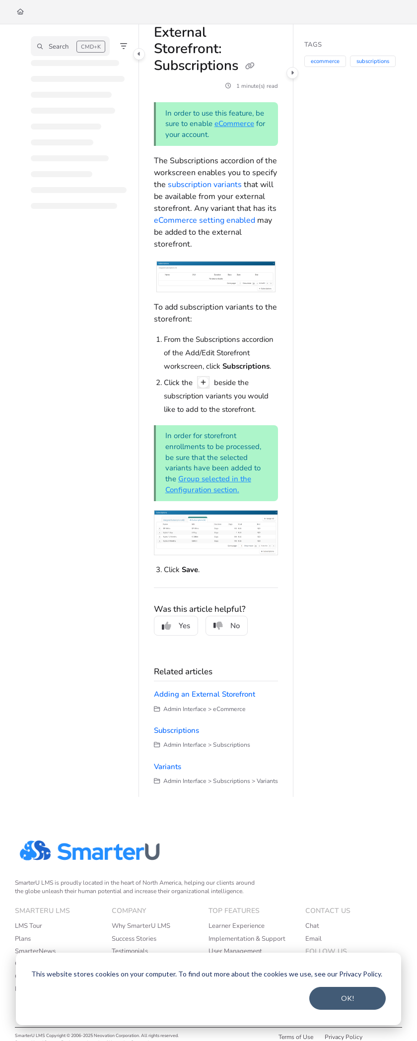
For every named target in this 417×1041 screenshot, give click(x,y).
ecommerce (325, 61)
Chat (312, 925)
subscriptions (372, 61)
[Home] (20, 12)
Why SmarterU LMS (141, 925)
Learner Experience (236, 925)
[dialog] (208, 989)
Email (313, 938)
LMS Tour (28, 925)
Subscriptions (176, 730)
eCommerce (234, 124)
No (226, 626)
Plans (23, 938)
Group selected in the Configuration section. (208, 484)
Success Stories (134, 938)
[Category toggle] (139, 54)
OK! (347, 998)
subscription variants (205, 184)
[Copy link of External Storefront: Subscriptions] (250, 66)
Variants (167, 767)
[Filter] (124, 46)
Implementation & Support (246, 938)
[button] (70, 46)
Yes (176, 626)
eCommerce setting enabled (204, 220)
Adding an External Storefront (204, 694)
